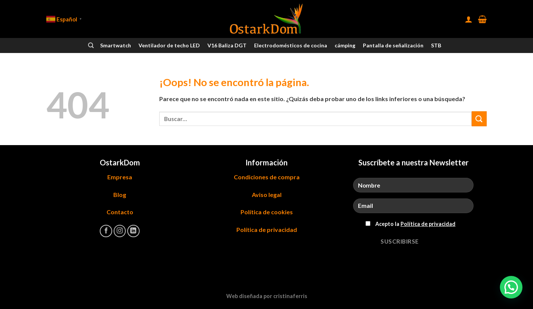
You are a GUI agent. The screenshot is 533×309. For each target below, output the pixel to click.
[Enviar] (479, 118)
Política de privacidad (266, 229)
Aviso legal (267, 194)
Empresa (119, 176)
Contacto (120, 211)
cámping (345, 45)
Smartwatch (115, 45)
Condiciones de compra (267, 176)
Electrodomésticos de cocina (290, 45)
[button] (511, 287)
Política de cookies (267, 211)
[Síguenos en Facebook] (106, 231)
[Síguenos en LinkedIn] (133, 231)
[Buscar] (91, 45)
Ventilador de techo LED (169, 45)
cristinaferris (290, 296)
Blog (119, 194)
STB (436, 45)
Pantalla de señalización (393, 45)
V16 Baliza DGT (227, 45)
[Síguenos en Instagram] (120, 231)
